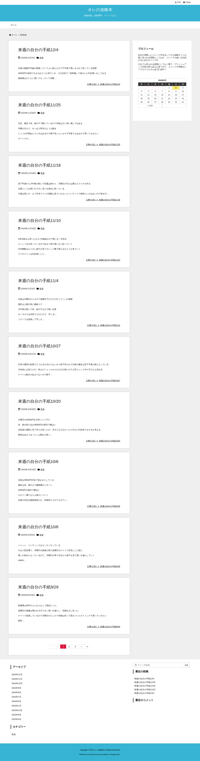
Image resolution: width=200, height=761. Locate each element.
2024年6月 (16, 701)
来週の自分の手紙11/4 (38, 280)
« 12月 (150, 106)
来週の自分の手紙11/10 (39, 220)
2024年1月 (16, 706)
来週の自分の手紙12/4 (38, 50)
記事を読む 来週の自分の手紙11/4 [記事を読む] (103, 325)
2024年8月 (16, 692)
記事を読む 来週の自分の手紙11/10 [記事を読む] (103, 260)
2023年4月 (16, 719)
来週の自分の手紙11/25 (39, 105)
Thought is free (114, 754)
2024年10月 (17, 683)
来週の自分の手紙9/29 (38, 587)
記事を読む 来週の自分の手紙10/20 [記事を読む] (103, 441)
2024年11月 (17, 679)
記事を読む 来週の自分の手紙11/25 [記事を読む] (103, 144)
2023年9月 (16, 715)
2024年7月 (16, 697)
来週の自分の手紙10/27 (39, 346)
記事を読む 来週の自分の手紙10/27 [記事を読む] (103, 380)
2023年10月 (17, 710)
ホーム (14, 35)
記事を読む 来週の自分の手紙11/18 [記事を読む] (103, 200)
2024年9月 (16, 688)
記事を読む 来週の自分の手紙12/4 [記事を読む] (103, 84)
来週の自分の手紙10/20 (39, 401)
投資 (42, 58)
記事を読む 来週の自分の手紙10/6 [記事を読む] (103, 506)
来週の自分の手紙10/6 (38, 461)
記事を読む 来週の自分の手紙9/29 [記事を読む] (103, 627)
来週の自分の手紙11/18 (39, 165)
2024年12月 (17, 674)
